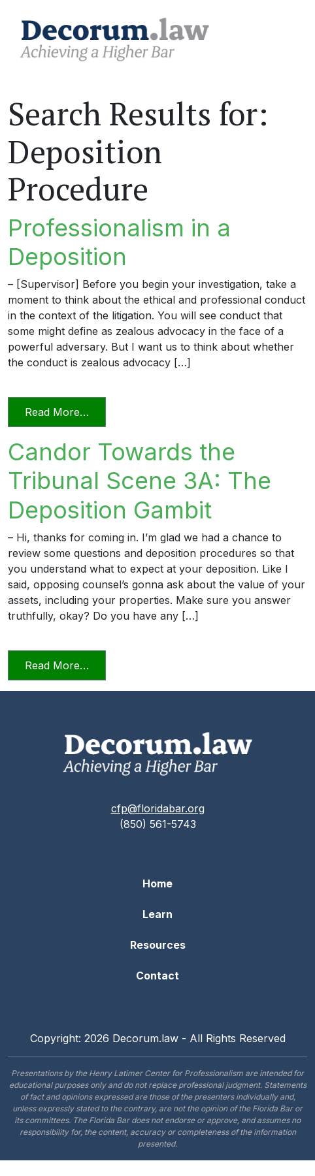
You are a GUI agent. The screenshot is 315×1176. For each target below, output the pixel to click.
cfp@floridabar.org (158, 808)
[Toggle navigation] (283, 40)
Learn (157, 914)
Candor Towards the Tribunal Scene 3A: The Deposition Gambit (139, 480)
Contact (157, 975)
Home (157, 883)
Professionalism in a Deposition (119, 242)
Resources (158, 944)
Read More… (65, 411)
